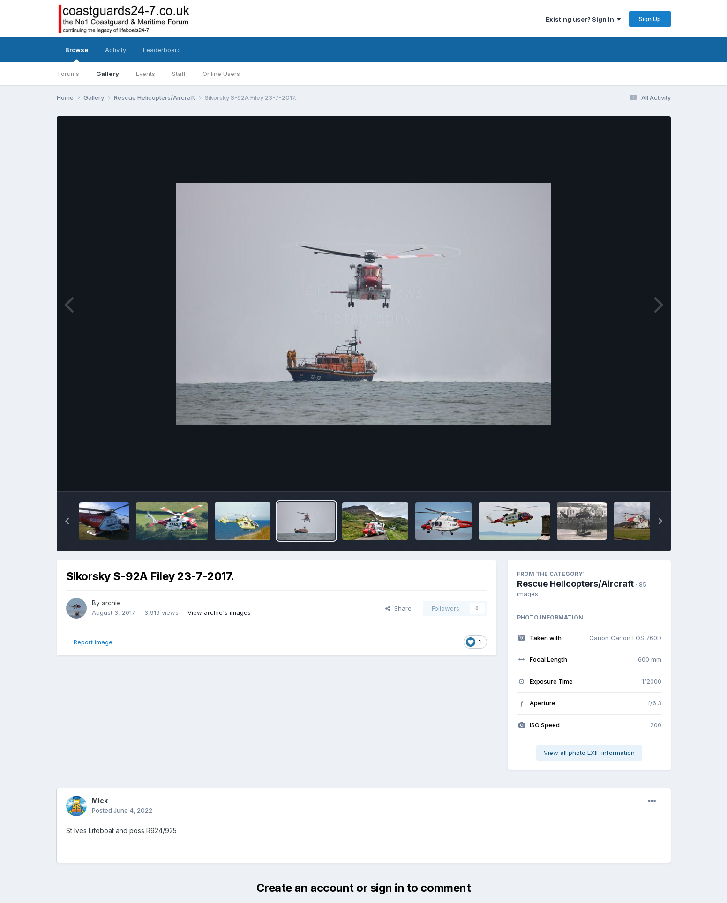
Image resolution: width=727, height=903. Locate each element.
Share (398, 608)
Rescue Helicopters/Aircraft (575, 584)
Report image (93, 642)
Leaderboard (162, 49)
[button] (67, 521)
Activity (115, 49)
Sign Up (650, 18)
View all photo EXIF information (589, 752)
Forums (68, 73)
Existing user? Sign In (583, 19)
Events (145, 73)
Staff (179, 73)
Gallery (107, 73)
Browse (76, 54)
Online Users (221, 73)
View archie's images (219, 612)
